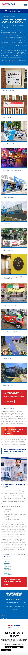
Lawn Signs (6, 573)
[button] (25, 5)
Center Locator (14, 609)
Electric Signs (7, 561)
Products (12, 14)
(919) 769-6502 (12, 11)
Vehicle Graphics (7, 571)
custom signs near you (11, 431)
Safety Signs (6, 568)
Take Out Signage (8, 574)
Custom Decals (7, 569)
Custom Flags (7, 563)
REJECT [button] (6, 650)
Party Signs (6, 564)
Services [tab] (14, 615)
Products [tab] (14, 618)
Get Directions (14, 603)
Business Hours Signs (9, 559)
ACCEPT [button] (19, 647)
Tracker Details (9, 653)
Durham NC (6, 14)
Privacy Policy (4, 653)
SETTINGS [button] (9, 647)
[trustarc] (24, 654)
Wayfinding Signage (8, 566)
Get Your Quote (9, 401)
